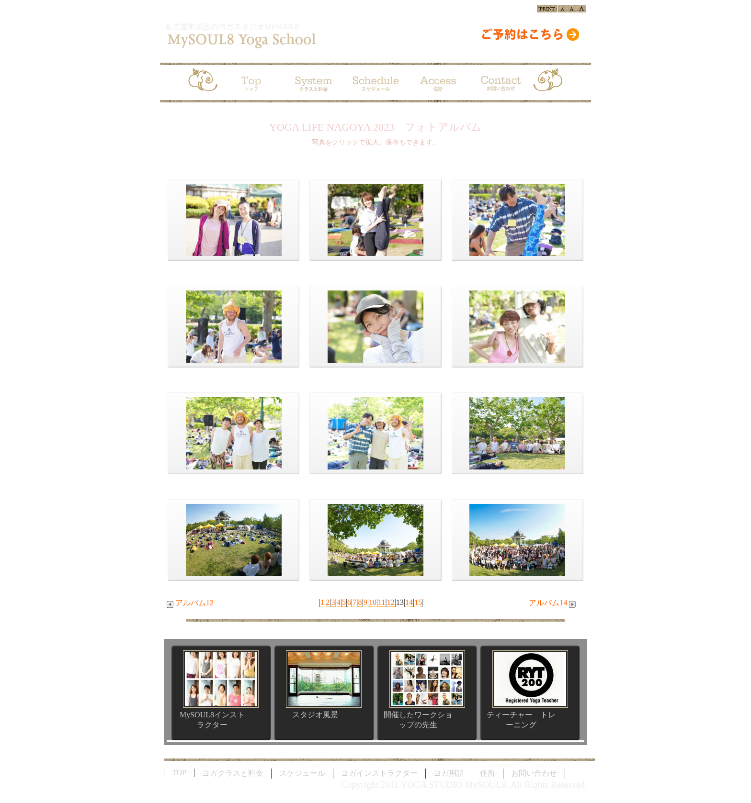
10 (372, 602)
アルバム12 (189, 603)
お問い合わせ (534, 773)
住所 (487, 773)
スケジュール (302, 773)
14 (409, 602)
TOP (179, 773)
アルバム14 (553, 603)
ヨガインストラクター (379, 773)
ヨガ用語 (448, 773)
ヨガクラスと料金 (232, 773)
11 (381, 602)
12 (391, 602)
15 (418, 602)
